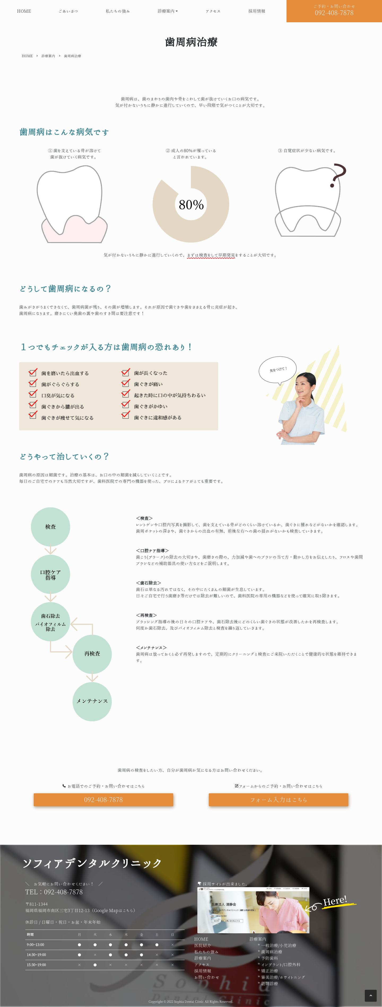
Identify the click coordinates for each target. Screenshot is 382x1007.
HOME (24, 11)
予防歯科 (269, 958)
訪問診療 (269, 984)
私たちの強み (118, 11)
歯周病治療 (271, 952)
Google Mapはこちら (113, 910)
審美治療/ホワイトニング (282, 977)
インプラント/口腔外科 (280, 964)
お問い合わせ (206, 977)
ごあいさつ (68, 11)
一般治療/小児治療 (278, 945)
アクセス (213, 11)
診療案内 (166, 11)
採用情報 (256, 11)
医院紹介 (202, 945)
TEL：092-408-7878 (54, 891)
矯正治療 (269, 971)
